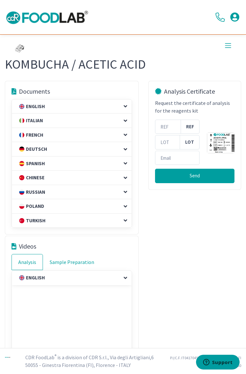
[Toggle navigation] (228, 46)
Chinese (32, 177)
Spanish (32, 163)
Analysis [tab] (27, 262)
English (32, 106)
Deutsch (33, 149)
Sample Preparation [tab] (72, 262)
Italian (31, 120)
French (31, 135)
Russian (32, 192)
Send (195, 176)
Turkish (32, 220)
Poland (31, 206)
